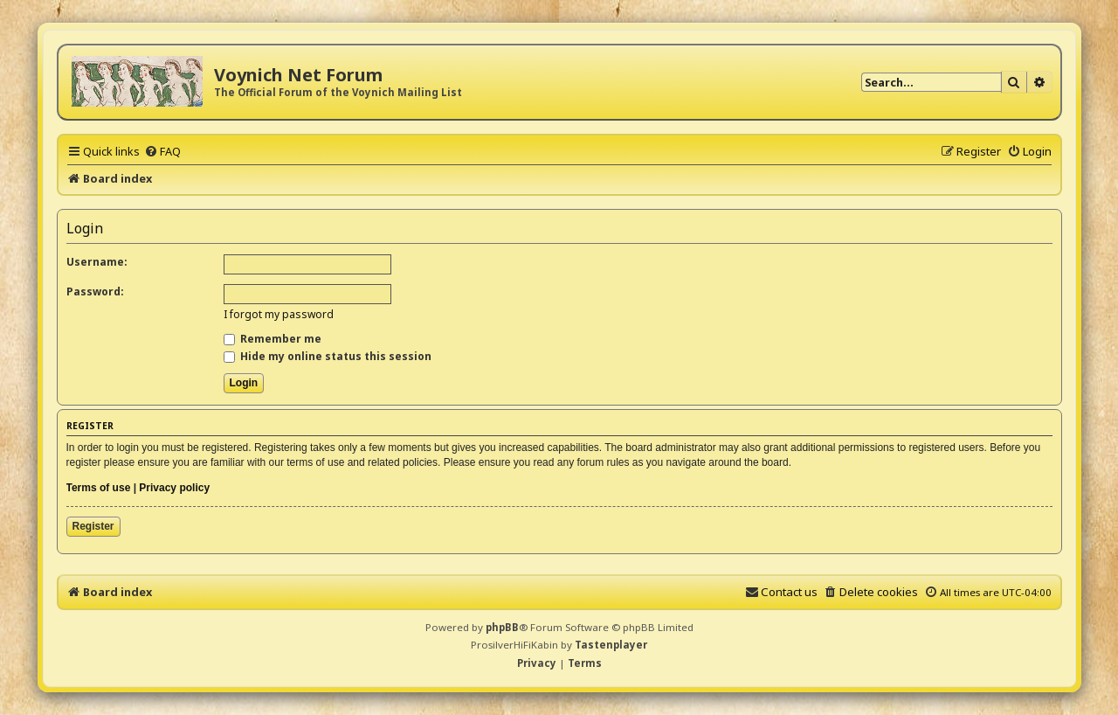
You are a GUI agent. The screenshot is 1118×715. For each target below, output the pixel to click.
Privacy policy (174, 488)
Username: (97, 261)
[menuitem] (162, 151)
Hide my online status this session (327, 356)
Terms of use (98, 488)
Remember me (272, 338)
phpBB (502, 627)
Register (93, 526)
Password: (95, 291)
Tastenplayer (611, 644)
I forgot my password (279, 314)
